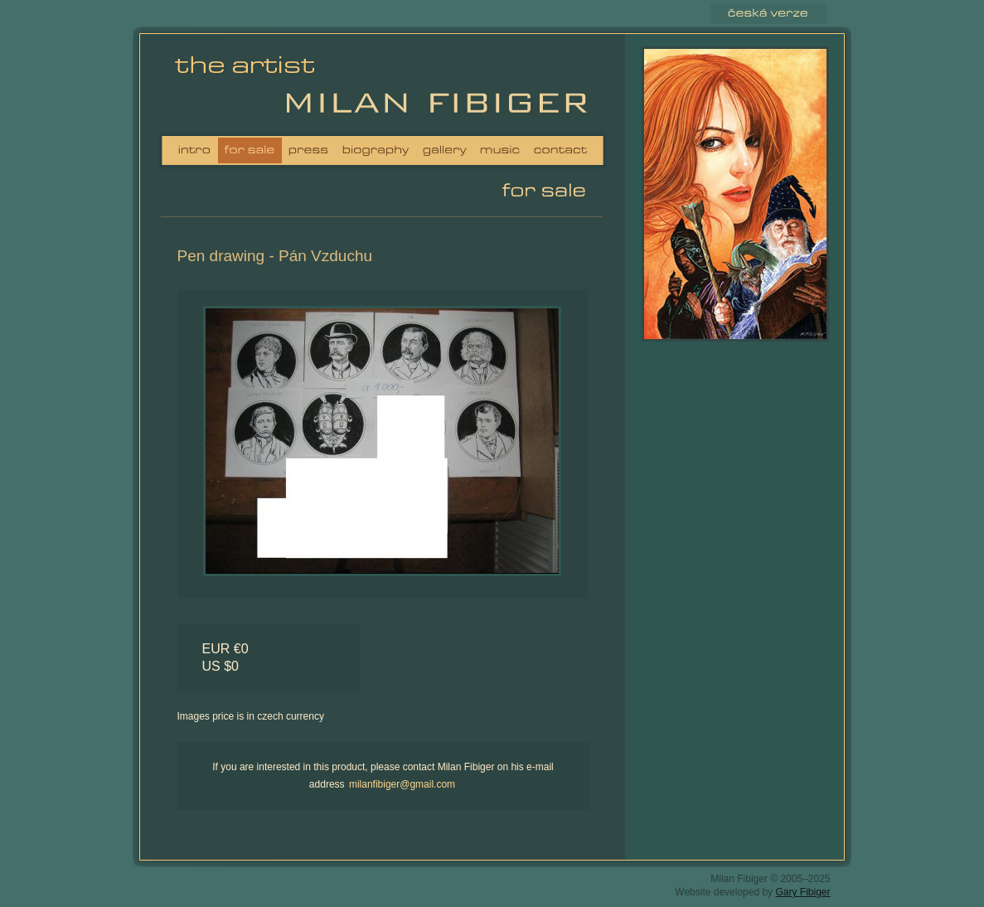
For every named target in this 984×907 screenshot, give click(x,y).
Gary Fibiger (802, 892)
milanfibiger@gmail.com (402, 784)
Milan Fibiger (250, 87)
